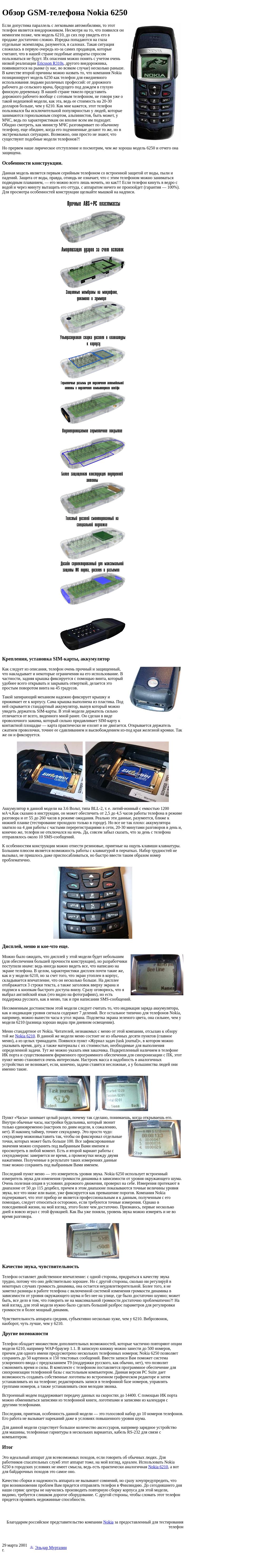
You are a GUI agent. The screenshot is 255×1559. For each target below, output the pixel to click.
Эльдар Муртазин (51, 1547)
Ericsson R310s (50, 63)
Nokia (108, 1522)
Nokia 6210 (25, 1036)
